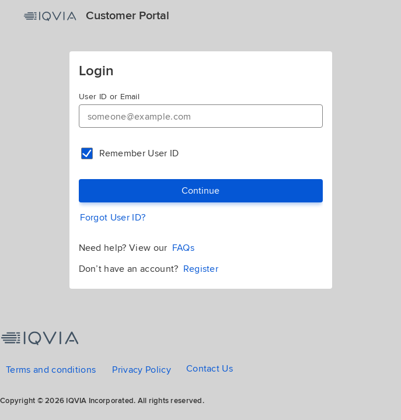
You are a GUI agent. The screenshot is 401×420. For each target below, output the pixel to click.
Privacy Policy (141, 370)
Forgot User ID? (113, 217)
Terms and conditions (51, 370)
